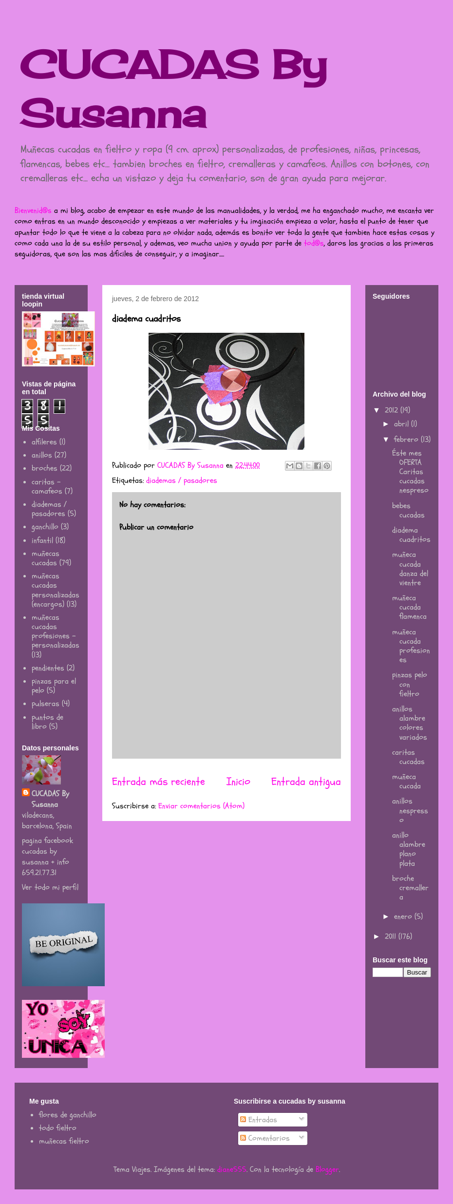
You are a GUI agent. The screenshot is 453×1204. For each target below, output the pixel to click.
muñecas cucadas (45, 558)
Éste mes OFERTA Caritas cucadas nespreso (410, 472)
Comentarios (265, 1138)
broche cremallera (410, 887)
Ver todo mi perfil (50, 887)
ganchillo (45, 526)
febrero (407, 439)
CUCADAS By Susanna (50, 799)
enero (404, 916)
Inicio (238, 781)
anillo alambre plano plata (408, 849)
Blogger (327, 1169)
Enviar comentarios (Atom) (201, 806)
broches (44, 468)
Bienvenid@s (33, 210)
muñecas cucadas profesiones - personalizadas (55, 631)
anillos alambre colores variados (409, 723)
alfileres (44, 442)
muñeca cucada (406, 781)
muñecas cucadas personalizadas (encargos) (55, 590)
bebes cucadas (408, 510)
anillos (42, 455)
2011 (391, 936)
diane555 (231, 1169)
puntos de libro (47, 722)
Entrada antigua (306, 781)
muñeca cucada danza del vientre (410, 568)
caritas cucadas (408, 757)
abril (402, 424)
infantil (42, 540)
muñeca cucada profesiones (411, 646)
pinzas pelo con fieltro (409, 684)
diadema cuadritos (411, 535)
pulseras (45, 703)
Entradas (258, 1119)
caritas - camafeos (47, 487)
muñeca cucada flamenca (409, 607)
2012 (392, 410)
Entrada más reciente (158, 781)
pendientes (48, 668)
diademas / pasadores (181, 480)
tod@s (314, 243)
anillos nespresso (410, 810)
